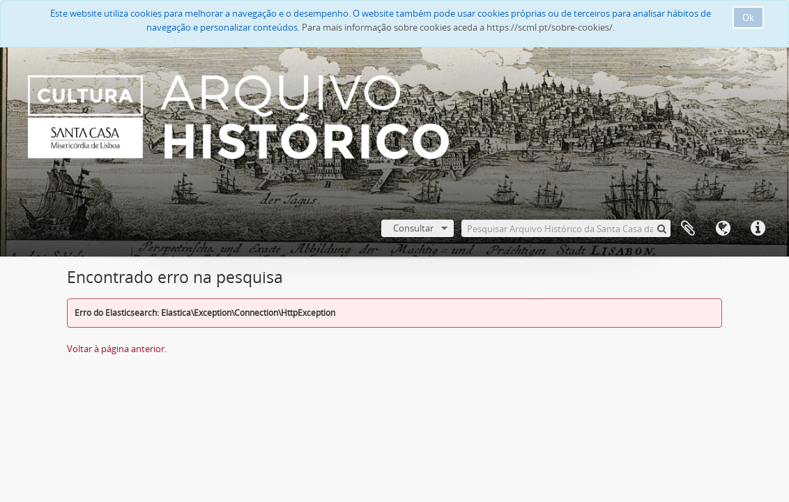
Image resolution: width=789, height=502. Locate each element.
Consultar (413, 228)
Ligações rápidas (757, 228)
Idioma (722, 228)
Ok (748, 17)
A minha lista (688, 228)
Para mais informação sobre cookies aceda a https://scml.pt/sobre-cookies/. (458, 27)
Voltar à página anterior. (117, 348)
